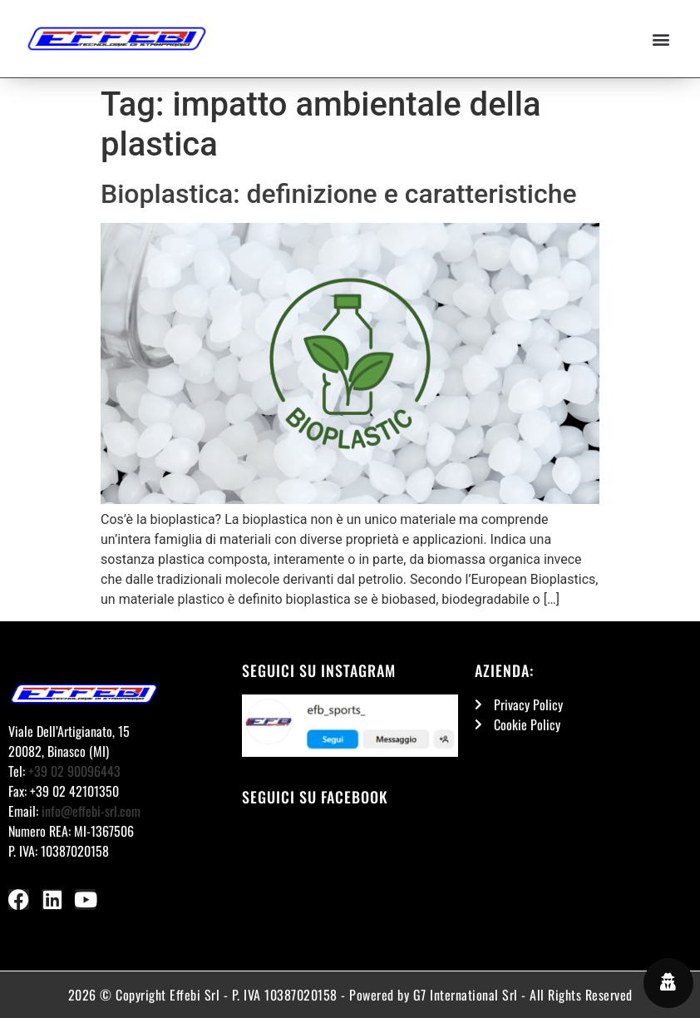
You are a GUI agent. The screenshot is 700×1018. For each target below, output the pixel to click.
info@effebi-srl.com (91, 811)
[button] (661, 38)
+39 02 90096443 (74, 771)
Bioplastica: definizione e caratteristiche (339, 194)
